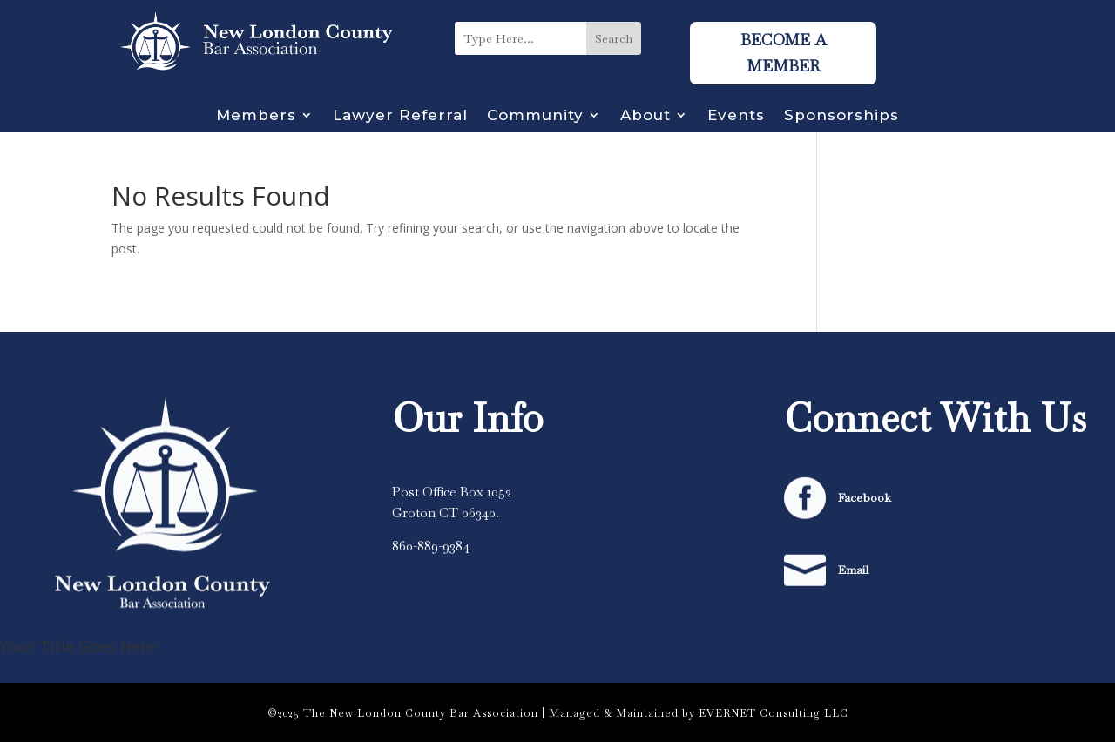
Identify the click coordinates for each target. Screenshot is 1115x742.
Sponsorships (841, 116)
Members (256, 116)
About (645, 116)
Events (736, 116)
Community (535, 116)
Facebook (864, 497)
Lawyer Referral (400, 116)
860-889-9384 (431, 545)
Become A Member (783, 53)
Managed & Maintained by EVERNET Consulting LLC (698, 713)
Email (853, 569)
